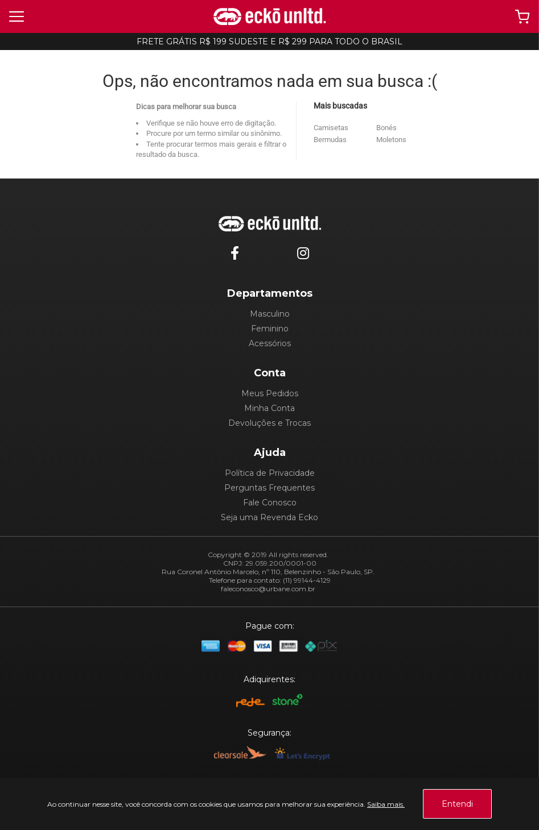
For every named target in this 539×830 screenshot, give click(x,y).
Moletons (391, 139)
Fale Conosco (270, 502)
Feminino (270, 328)
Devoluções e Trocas (269, 423)
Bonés (386, 127)
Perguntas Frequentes (269, 488)
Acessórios (270, 343)
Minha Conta (269, 408)
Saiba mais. (386, 804)
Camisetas (331, 127)
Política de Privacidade (270, 473)
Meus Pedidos (269, 393)
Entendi (457, 804)
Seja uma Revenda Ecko (269, 517)
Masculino (270, 314)
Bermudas (330, 139)
